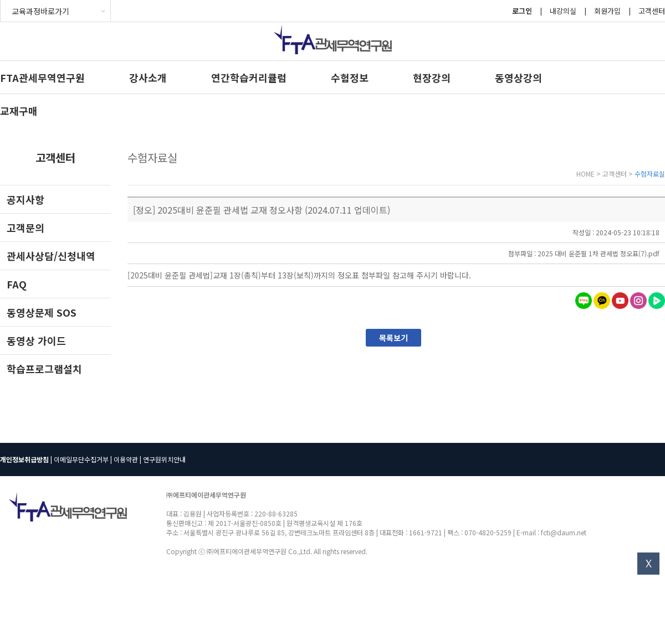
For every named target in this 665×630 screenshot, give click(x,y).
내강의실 (563, 11)
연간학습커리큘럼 (249, 77)
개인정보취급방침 (24, 459)
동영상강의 (518, 77)
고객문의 (25, 227)
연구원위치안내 (164, 459)
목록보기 (393, 337)
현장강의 (432, 77)
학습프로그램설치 (44, 369)
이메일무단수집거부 (81, 459)
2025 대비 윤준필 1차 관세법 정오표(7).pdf (598, 253)
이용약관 (126, 459)
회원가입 (607, 11)
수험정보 (350, 77)
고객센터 (651, 11)
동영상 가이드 (36, 340)
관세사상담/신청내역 (51, 256)
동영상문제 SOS (41, 312)
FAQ (17, 284)
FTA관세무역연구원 (42, 77)
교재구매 (19, 111)
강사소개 (148, 77)
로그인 (522, 11)
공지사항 (25, 199)
